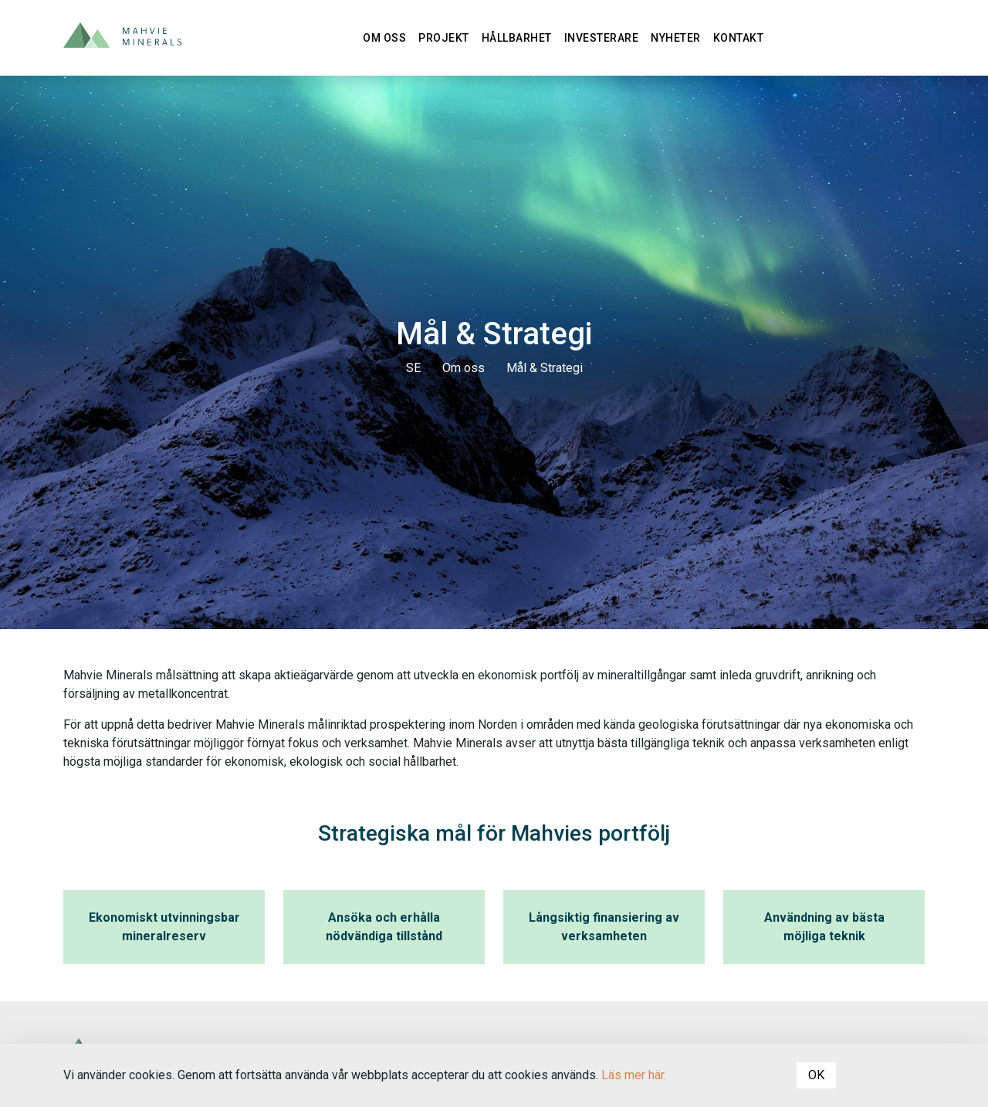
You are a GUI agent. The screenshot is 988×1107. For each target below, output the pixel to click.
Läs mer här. (633, 1075)
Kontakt (738, 38)
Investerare (601, 38)
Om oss (384, 38)
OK (816, 1075)
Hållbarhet (517, 38)
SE (413, 368)
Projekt (443, 38)
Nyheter (676, 38)
